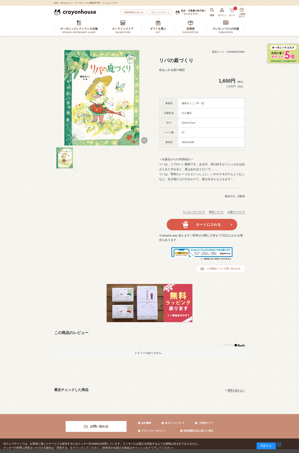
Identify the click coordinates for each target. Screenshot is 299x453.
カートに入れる (208, 224)
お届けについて (236, 211)
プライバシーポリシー (153, 430)
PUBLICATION (226, 32)
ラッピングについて (194, 211)
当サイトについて (175, 422)
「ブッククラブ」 (193, 12)
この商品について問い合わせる (223, 268)
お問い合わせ (99, 426)
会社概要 (146, 422)
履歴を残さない (236, 390)
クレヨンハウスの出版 (225, 28)
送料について (216, 211)
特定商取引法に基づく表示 (198, 430)
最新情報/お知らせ (134, 12)
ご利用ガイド (205, 422)
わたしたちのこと (161, 12)
